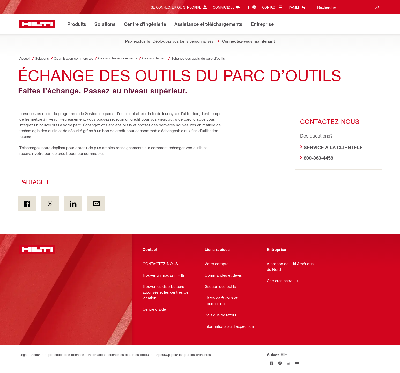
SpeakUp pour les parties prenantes (183, 354)
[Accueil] (37, 24)
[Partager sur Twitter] (50, 203)
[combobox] (347, 7)
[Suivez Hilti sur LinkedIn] (288, 363)
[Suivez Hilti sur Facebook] (271, 363)
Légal (23, 354)
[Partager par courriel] (96, 203)
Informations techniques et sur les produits (120, 354)
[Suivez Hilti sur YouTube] (297, 363)
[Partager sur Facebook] (27, 203)
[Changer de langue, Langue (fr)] (252, 7)
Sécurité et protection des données (57, 354)
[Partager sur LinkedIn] (73, 203)
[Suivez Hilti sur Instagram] (280, 363)
